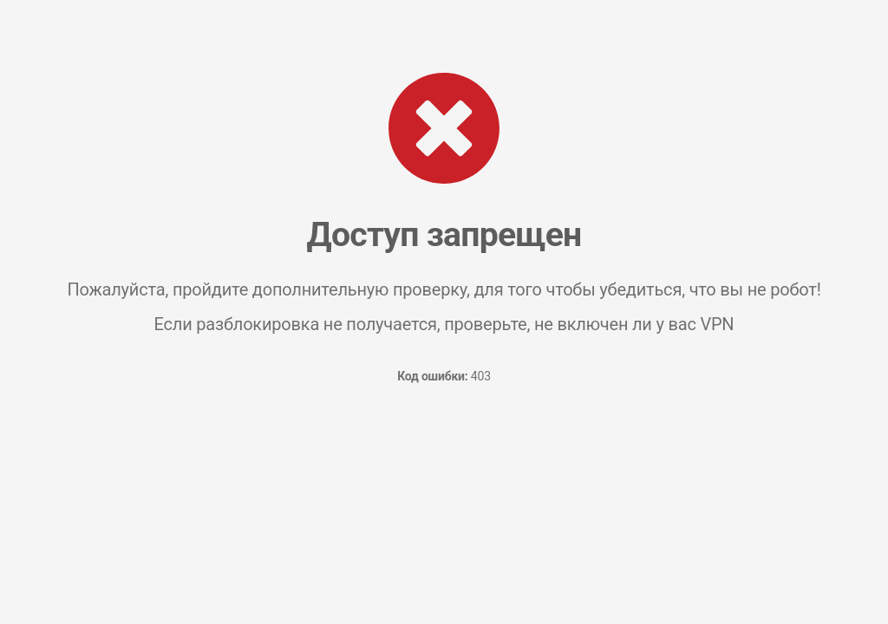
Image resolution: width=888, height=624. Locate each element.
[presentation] (444, 462)
